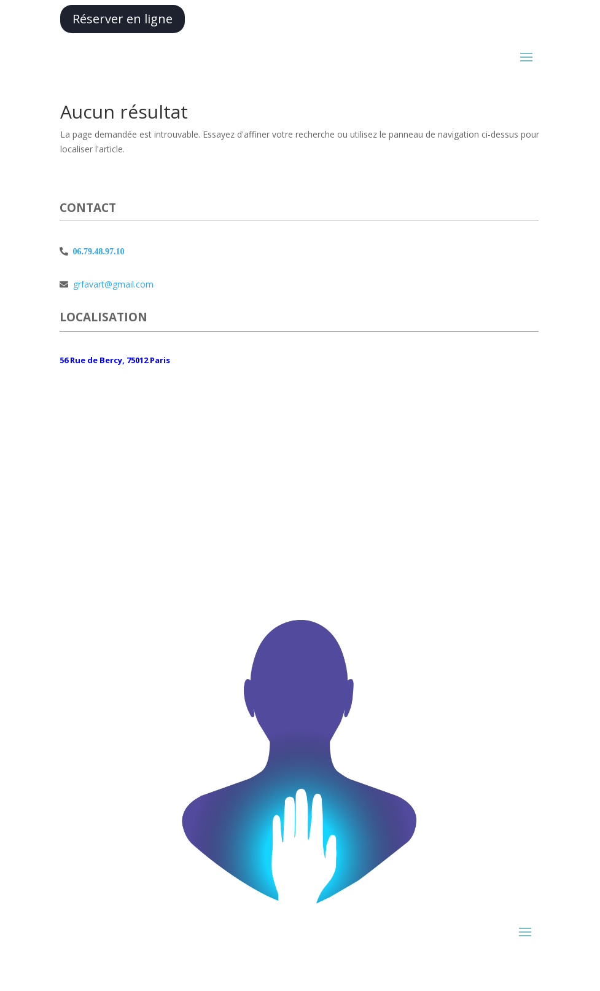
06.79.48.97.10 (96, 251)
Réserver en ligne (122, 18)
